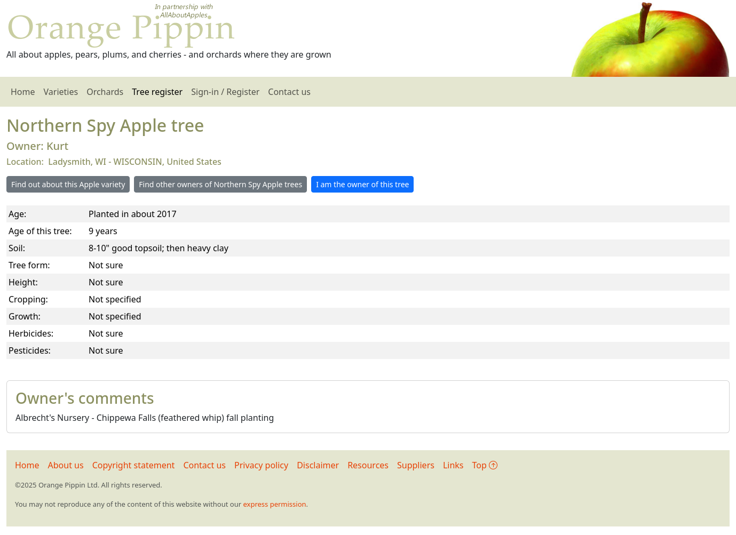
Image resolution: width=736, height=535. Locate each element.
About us (66, 465)
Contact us (289, 92)
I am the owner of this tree (362, 184)
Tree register (157, 92)
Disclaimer (318, 465)
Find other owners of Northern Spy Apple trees (220, 184)
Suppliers (415, 465)
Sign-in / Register (225, 92)
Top (484, 465)
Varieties (61, 92)
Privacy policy (261, 465)
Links (453, 465)
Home (23, 92)
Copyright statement (133, 465)
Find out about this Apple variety (68, 184)
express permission (274, 504)
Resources (368, 465)
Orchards (104, 92)
